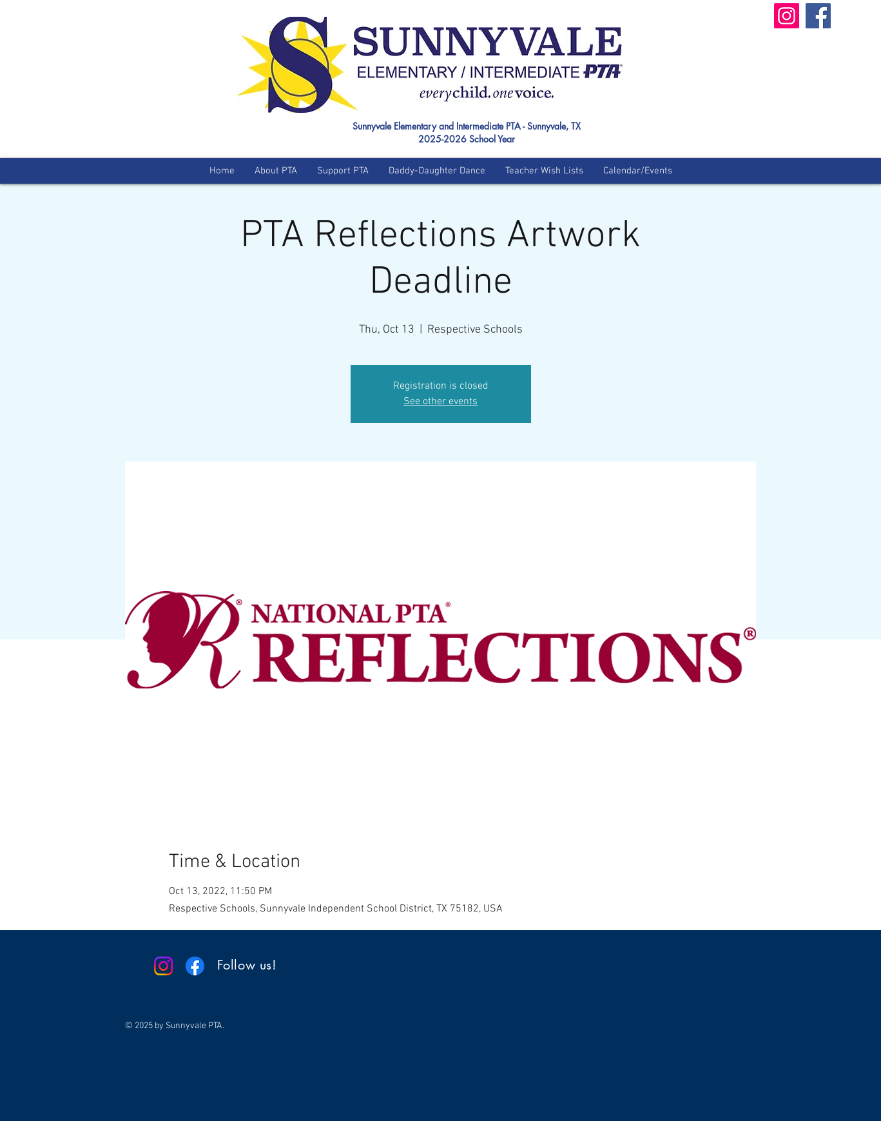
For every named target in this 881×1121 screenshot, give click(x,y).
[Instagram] (786, 15)
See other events (440, 401)
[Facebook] (818, 15)
